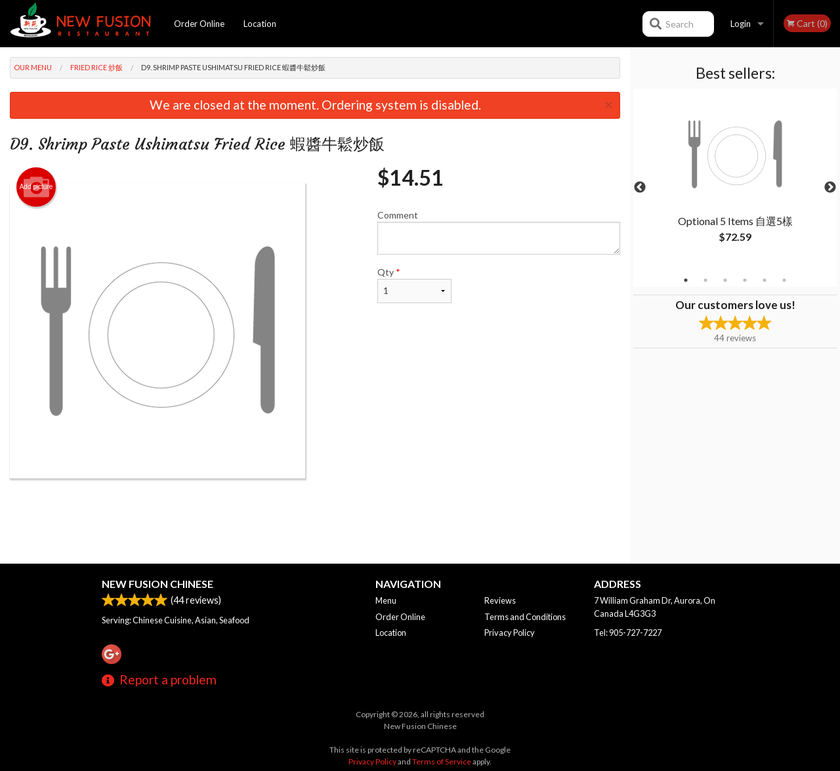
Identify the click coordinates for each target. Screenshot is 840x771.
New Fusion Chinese (157, 583)
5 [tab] (764, 280)
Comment (498, 232)
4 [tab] (744, 280)
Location (259, 23)
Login (740, 23)
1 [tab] (685, 280)
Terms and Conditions (525, 617)
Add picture (36, 187)
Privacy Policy (509, 632)
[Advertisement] (315, 521)
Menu (385, 600)
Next (830, 187)
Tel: (628, 632)
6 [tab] (784, 280)
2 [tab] (705, 280)
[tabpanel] (735, 180)
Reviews (500, 600)
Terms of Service (441, 761)
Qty (414, 284)
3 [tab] (725, 280)
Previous (639, 187)
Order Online (199, 23)
